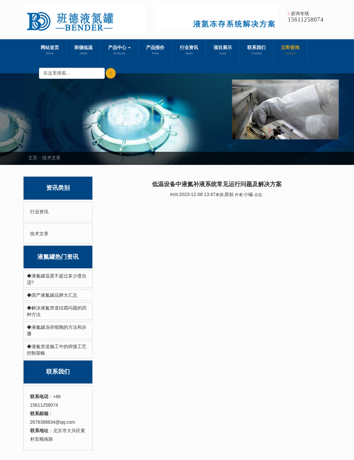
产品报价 (155, 51)
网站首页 (50, 51)
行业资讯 (189, 51)
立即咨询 (290, 51)
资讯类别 (58, 188)
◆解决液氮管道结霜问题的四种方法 (56, 311)
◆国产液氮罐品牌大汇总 (52, 295)
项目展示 (223, 51)
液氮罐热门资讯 (58, 257)
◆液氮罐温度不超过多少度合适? (56, 279)
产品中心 (119, 51)
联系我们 (256, 51)
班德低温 (83, 51)
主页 (32, 157)
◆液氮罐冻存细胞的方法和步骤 (56, 330)
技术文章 (51, 157)
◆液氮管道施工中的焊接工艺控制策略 (56, 350)
